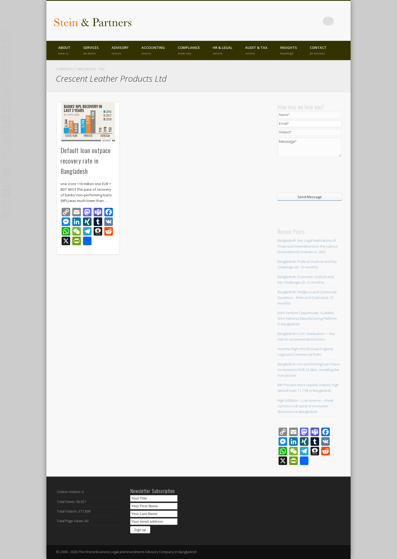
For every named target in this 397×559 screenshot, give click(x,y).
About (64, 50)
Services (91, 50)
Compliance (189, 50)
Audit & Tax (256, 50)
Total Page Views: (71, 520)
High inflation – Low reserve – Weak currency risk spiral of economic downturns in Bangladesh (305, 406)
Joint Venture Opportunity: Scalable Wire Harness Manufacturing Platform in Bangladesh (307, 318)
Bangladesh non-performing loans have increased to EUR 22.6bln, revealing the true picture (308, 370)
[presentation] (309, 174)
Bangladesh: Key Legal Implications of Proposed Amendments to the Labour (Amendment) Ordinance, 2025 (307, 246)
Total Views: (66, 501)
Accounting (153, 50)
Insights (288, 50)
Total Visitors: (67, 511)
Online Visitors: (69, 491)
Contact (318, 50)
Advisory (120, 50)
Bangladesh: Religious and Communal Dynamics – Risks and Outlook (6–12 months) (306, 298)
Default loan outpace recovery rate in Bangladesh (86, 160)
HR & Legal (222, 50)
